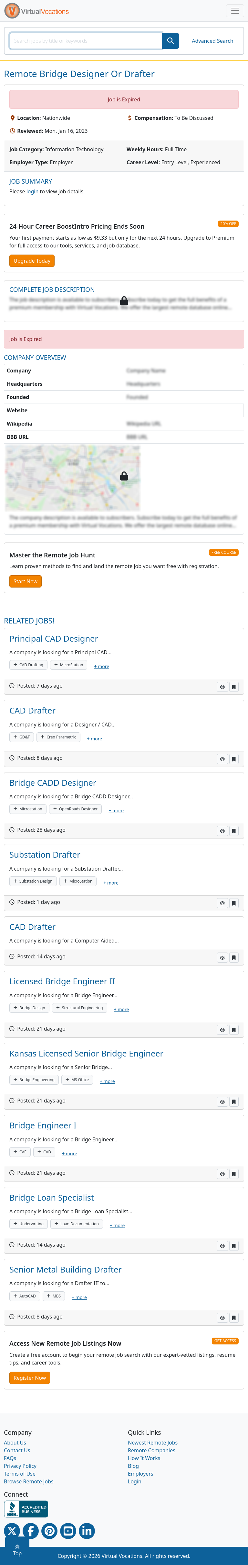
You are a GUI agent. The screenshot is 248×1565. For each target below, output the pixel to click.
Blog (133, 1465)
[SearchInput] (86, 41)
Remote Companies (151, 1450)
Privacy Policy (20, 1465)
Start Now (25, 581)
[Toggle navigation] (235, 10)
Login (134, 1481)
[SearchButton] (170, 41)
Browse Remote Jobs (29, 1481)
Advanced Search (212, 40)
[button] (222, 687)
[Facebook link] (31, 1531)
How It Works (144, 1458)
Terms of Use (20, 1473)
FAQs (10, 1458)
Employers (140, 1473)
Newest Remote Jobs (153, 1442)
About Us (15, 1442)
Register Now (30, 1377)
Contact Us (17, 1450)
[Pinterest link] (49, 1531)
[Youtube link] (68, 1531)
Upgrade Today (32, 260)
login (32, 191)
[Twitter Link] (12, 1531)
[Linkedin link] (87, 1531)
